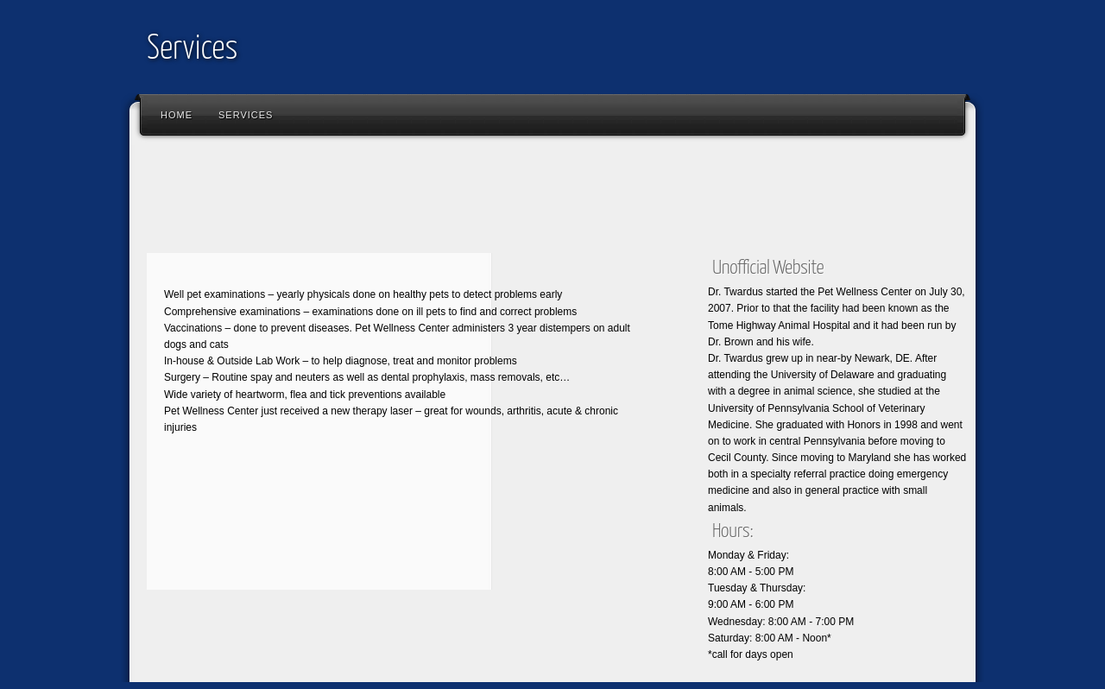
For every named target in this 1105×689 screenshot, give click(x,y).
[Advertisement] (452, 198)
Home (177, 115)
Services (192, 50)
